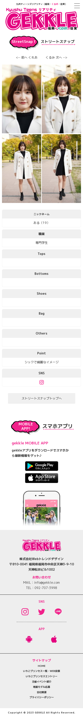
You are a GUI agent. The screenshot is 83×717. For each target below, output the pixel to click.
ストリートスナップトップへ (41, 398)
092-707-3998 (46, 588)
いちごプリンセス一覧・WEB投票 (41, 671)
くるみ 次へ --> (56, 57)
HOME (41, 666)
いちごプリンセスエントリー (41, 676)
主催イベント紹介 (41, 681)
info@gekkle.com (47, 582)
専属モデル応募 (41, 687)
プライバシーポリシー (41, 697)
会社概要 (41, 692)
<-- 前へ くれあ (27, 57)
